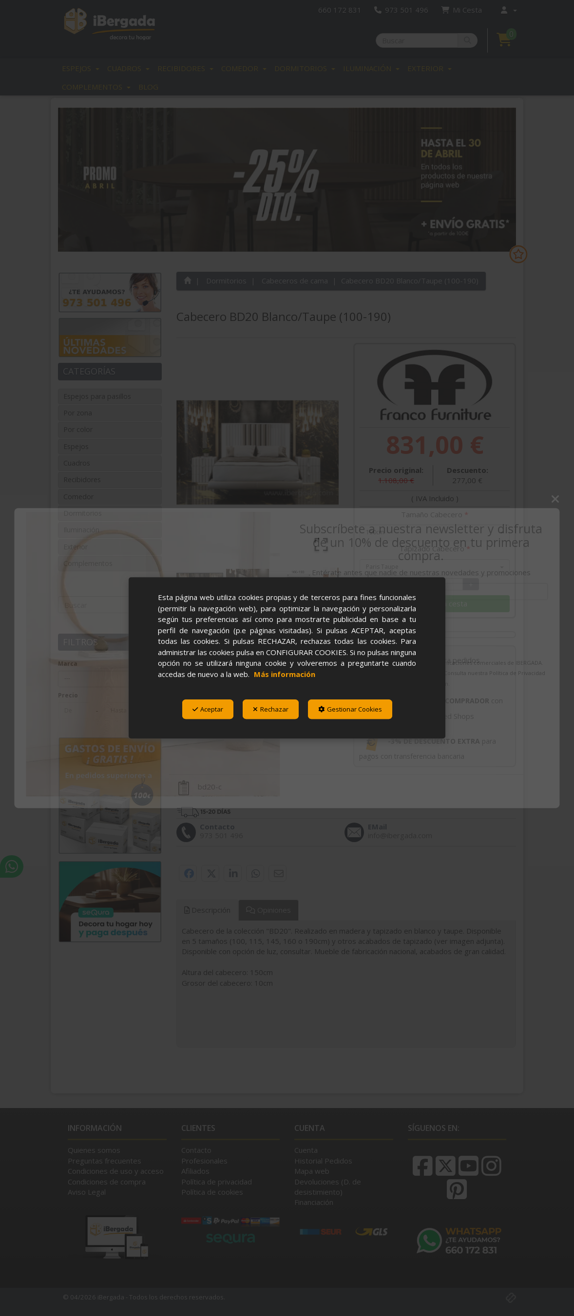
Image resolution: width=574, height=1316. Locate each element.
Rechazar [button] (270, 709)
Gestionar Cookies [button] (350, 709)
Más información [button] (284, 674)
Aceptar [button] (207, 709)
